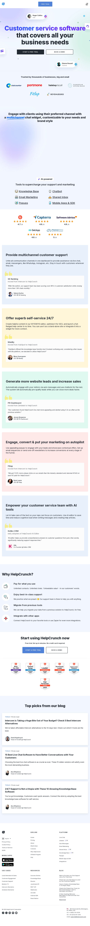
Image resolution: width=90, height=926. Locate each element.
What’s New (34, 846)
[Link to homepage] (3, 833)
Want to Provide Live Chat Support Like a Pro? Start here (69, 876)
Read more (62, 899)
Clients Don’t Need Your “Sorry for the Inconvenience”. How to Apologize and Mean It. (69, 890)
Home (32, 837)
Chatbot (63, 840)
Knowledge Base (66, 853)
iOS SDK (33, 892)
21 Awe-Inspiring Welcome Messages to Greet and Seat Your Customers (69, 895)
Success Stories (35, 875)
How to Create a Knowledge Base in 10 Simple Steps (69, 884)
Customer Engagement (9, 878)
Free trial (45, 4)
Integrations (63, 861)
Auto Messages (64, 843)
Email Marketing (64, 846)
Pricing (33, 840)
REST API (33, 887)
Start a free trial (30, 52)
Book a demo (59, 52)
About (32, 843)
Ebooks (33, 881)
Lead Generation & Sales (9, 875)
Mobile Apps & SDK (65, 858)
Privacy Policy (6, 842)
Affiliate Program (36, 854)
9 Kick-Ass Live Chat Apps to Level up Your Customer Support (69, 880)
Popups (61, 855)
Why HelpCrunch (35, 851)
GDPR (3, 850)
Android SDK (34, 895)
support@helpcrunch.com (78, 917)
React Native (34, 898)
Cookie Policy (6, 844)
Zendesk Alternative (8, 890)
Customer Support (7, 881)
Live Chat (62, 837)
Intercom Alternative (8, 887)
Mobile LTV (5, 884)
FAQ (32, 857)
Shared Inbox (65, 849)
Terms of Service (7, 847)
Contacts (33, 849)
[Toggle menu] (87, 4)
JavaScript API (35, 884)
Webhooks (34, 890)
